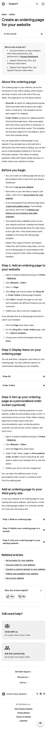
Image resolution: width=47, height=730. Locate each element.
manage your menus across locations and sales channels (22, 213)
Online (12, 14)
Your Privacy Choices (23, 709)
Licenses (23, 721)
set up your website (24, 187)
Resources (23, 677)
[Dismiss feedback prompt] (40, 590)
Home (4, 14)
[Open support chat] (40, 723)
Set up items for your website (19, 560)
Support (13, 3)
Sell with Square (23, 672)
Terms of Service (23, 717)
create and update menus (17, 206)
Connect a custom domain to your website (25, 569)
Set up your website (15, 578)
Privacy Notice (23, 713)
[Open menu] (43, 4)
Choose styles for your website (20, 565)
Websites (11, 278)
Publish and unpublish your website (22, 574)
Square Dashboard (29, 56)
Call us (24, 682)
